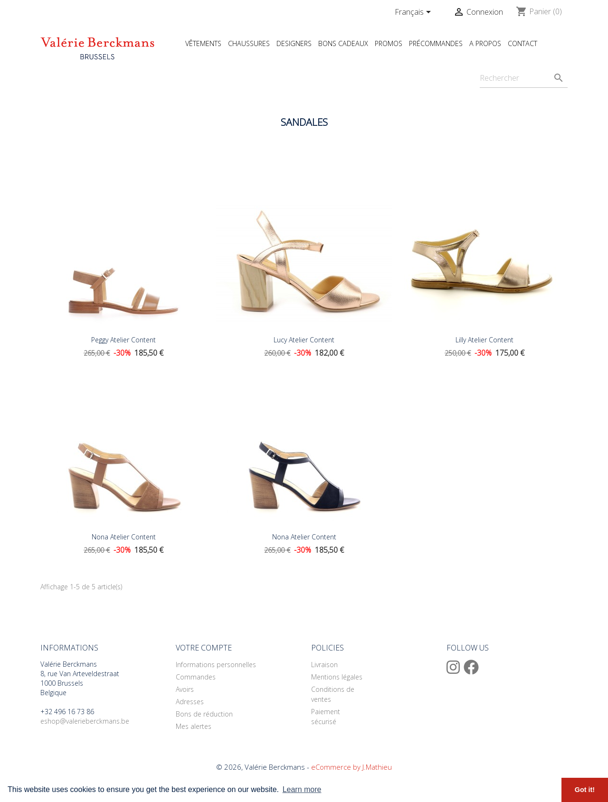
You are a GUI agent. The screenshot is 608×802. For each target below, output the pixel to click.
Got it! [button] (585, 789)
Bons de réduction (204, 713)
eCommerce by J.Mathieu (351, 767)
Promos (388, 43)
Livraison (324, 664)
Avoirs (185, 689)
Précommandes (436, 43)
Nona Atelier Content (124, 536)
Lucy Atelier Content (304, 339)
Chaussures (249, 43)
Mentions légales (336, 676)
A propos (485, 43)
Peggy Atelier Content (123, 339)
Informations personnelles (216, 664)
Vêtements (203, 43)
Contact (522, 43)
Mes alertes (193, 726)
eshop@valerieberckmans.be (84, 721)
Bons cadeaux (343, 43)
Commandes (196, 676)
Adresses (190, 701)
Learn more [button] (302, 789)
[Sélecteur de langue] (414, 13)
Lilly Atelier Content (484, 339)
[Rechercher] (524, 78)
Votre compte (204, 647)
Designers (294, 43)
